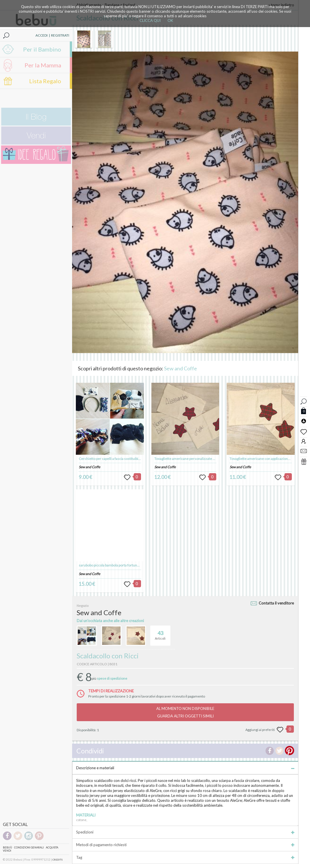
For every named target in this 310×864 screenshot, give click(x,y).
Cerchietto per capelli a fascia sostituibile (110, 458)
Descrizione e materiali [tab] (185, 768)
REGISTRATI (60, 35)
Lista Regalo (45, 80)
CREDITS (57, 859)
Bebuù (7, 847)
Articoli (160, 633)
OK (170, 20)
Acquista (52, 847)
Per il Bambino (42, 49)
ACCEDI (41, 35)
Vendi (7, 850)
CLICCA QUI (150, 20)
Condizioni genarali (29, 847)
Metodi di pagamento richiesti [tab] (185, 844)
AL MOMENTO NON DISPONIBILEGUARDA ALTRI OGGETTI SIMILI (185, 712)
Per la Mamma (43, 65)
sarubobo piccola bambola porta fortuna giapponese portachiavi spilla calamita (137, 565)
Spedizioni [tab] (185, 832)
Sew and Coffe (180, 368)
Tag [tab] (185, 857)
